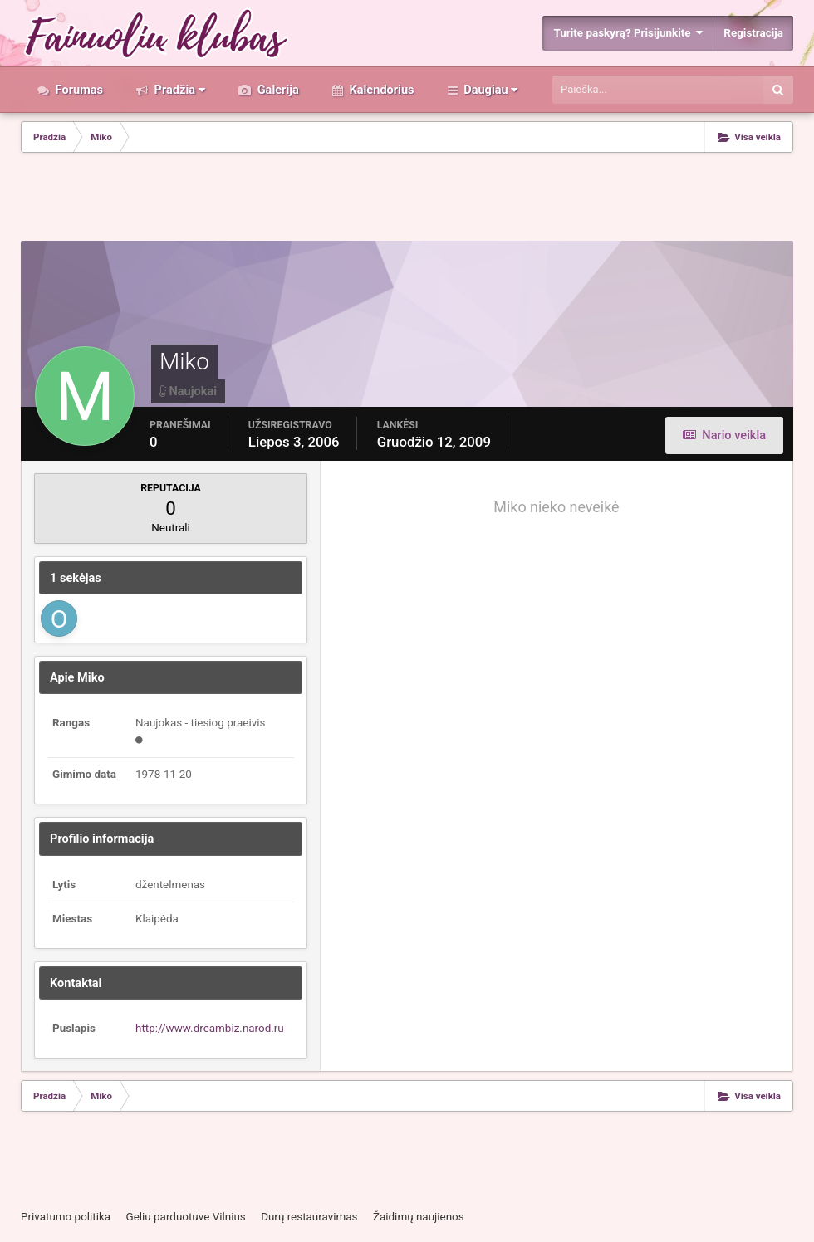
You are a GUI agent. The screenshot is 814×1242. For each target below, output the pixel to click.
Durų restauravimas (309, 1216)
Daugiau (489, 89)
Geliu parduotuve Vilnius (185, 1216)
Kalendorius (380, 89)
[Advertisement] (407, 198)
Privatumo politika (65, 1216)
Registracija (753, 33)
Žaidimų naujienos (418, 1216)
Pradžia (178, 89)
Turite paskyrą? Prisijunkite (628, 33)
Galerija (276, 89)
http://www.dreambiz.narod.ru (209, 1028)
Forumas (77, 89)
